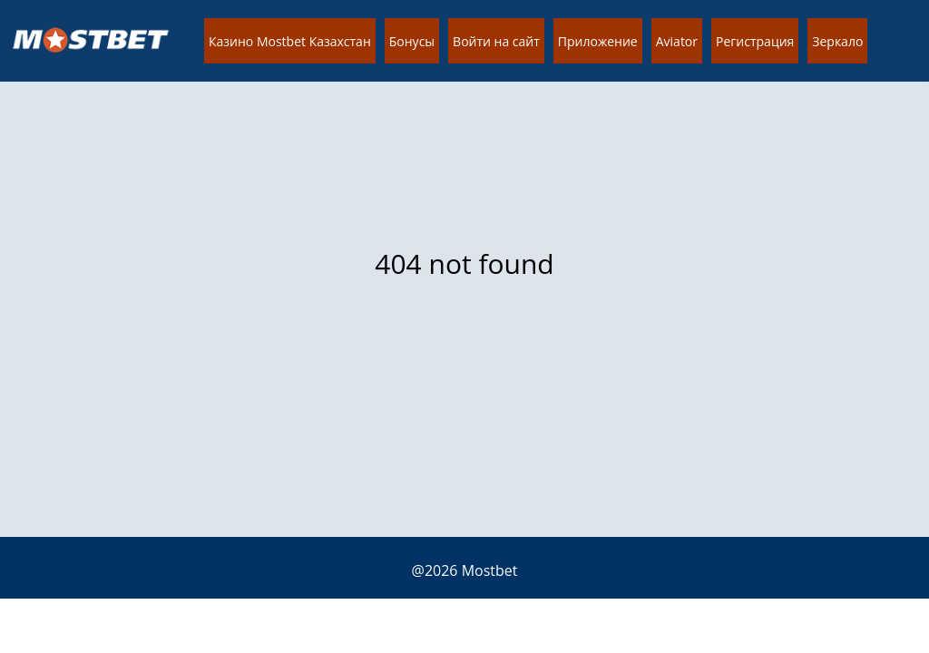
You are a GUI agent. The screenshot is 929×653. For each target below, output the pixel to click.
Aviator (677, 41)
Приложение (598, 41)
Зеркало (837, 41)
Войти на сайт (496, 41)
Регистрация (755, 41)
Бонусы (412, 41)
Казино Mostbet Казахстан (290, 41)
